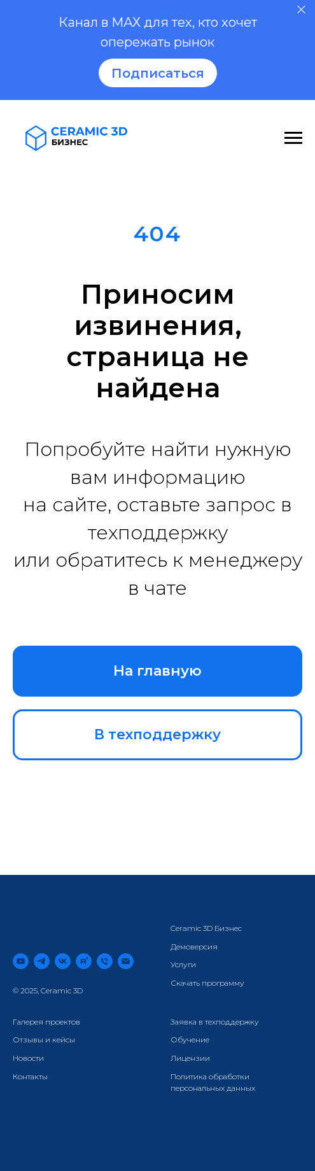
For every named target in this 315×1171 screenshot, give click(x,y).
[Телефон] (105, 961)
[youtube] (21, 961)
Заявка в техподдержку (215, 1021)
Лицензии (190, 1058)
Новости (28, 1058)
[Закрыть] (301, 10)
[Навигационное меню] (293, 138)
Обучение (190, 1039)
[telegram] (42, 961)
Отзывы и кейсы (44, 1039)
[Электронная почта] (126, 961)
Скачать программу (207, 983)
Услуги (183, 964)
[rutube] (84, 961)
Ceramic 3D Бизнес (206, 928)
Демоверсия (194, 946)
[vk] (63, 961)
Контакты (30, 1076)
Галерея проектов (46, 1021)
